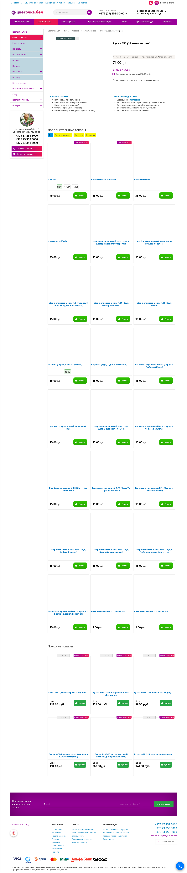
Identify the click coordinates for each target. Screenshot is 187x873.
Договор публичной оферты (115, 829)
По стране (17, 71)
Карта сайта (108, 839)
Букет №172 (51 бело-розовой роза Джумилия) (111, 693)
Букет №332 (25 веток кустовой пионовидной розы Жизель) (111, 755)
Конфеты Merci (142, 179)
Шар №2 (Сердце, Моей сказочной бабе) (68, 427)
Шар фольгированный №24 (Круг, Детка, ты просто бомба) (111, 427)
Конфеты (78, 135)
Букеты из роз (19, 37)
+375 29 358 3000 (166, 828)
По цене (16, 66)
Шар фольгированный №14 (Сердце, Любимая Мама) (154, 489)
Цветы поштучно (20, 31)
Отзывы (71, 2)
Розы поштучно (19, 43)
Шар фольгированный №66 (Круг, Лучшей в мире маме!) (111, 550)
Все (50, 135)
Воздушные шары (63, 135)
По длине (16, 60)
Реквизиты (57, 848)
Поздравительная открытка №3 (151, 611)
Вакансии (56, 842)
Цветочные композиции (23, 88)
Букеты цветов (19, 83)
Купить (82, 195)
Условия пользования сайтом (116, 832)
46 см (67, 372)
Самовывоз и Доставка (125, 96)
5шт (59, 186)
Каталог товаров (71, 31)
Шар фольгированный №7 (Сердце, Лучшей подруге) (154, 242)
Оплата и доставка (34, 2)
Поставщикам (58, 845)
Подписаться (163, 804)
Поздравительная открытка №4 (108, 611)
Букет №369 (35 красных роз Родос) (152, 692)
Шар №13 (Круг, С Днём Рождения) (109, 364)
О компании (16, 2)
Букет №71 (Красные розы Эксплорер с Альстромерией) (68, 755)
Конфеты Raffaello (57, 241)
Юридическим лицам (55, 2)
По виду (16, 77)
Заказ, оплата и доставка (83, 829)
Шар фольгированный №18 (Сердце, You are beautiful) (154, 427)
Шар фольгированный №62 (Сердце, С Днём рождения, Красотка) (68, 612)
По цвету (16, 48)
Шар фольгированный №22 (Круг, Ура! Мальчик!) (68, 489)
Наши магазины (59, 836)
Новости (55, 852)
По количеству (19, 54)
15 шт (75, 186)
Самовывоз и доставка (82, 839)
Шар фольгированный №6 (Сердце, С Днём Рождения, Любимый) (68, 304)
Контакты (82, 2)
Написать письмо (24, 154)
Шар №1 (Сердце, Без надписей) (65, 364)
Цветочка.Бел (54, 31)
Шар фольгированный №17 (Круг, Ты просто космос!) (111, 489)
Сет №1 (52, 179)
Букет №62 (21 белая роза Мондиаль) (67, 692)
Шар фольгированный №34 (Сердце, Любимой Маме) (154, 365)
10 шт (67, 186)
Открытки (90, 135)
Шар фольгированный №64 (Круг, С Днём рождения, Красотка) (154, 550)
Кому (14, 94)
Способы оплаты (59, 96)
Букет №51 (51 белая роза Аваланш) (153, 754)
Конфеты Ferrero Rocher (103, 179)
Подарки (16, 105)
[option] (78, 55)
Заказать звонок (24, 148)
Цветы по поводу (20, 99)
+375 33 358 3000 (166, 832)
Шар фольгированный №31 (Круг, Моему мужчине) (111, 304)
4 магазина (134, 99)
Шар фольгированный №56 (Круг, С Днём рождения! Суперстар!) (111, 242)
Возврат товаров (79, 842)
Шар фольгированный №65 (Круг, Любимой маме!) (68, 550)
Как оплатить (78, 836)
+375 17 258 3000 (166, 824)
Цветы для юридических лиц (84, 832)
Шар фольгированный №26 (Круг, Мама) (154, 304)
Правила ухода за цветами (115, 836)
